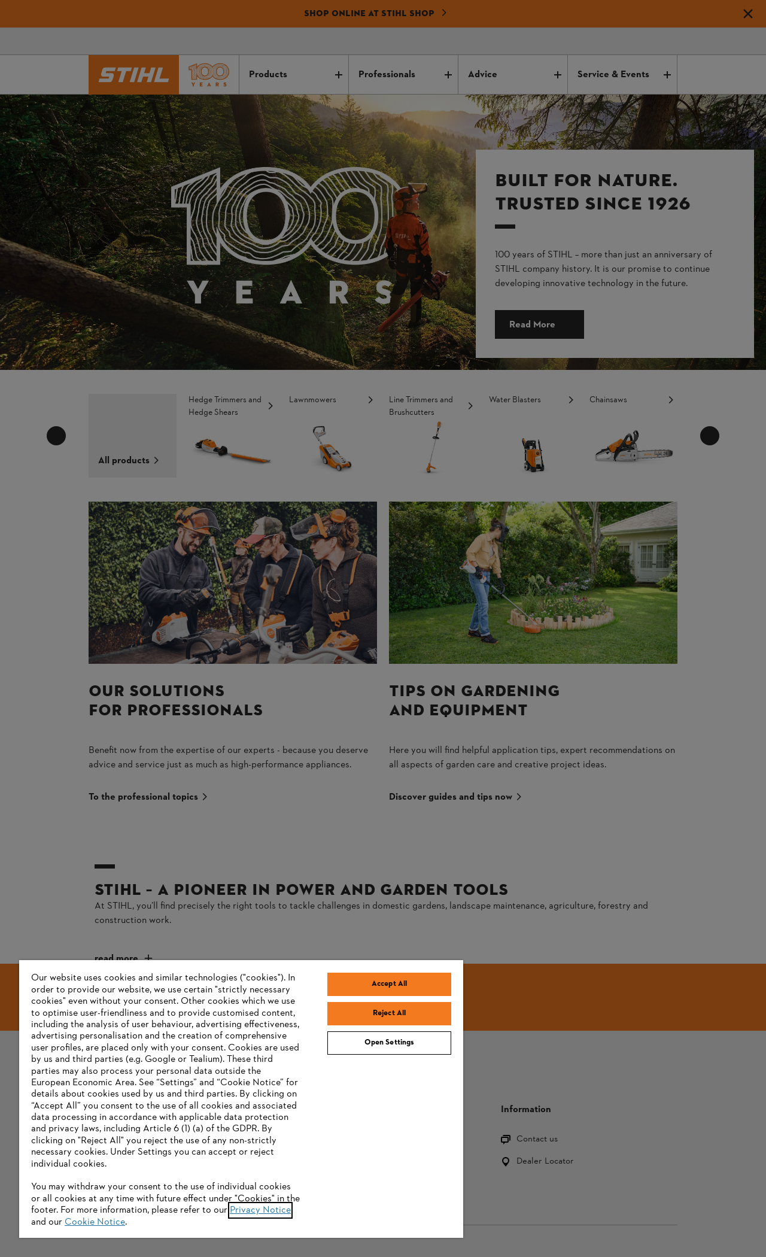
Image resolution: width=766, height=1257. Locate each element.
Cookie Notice (95, 1222)
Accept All (389, 984)
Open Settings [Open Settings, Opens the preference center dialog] (389, 1042)
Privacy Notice (260, 1210)
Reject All (389, 1013)
